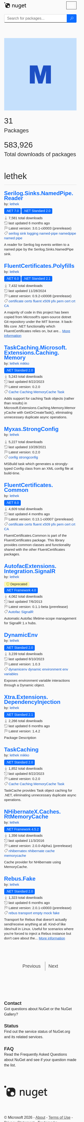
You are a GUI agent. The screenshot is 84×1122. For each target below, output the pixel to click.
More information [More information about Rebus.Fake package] (52, 938)
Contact (12, 1003)
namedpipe (67, 233)
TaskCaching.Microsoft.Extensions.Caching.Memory (35, 352)
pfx (53, 301)
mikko (24, 363)
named (9, 238)
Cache (14, 392)
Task (60, 392)
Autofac (14, 612)
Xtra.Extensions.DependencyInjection (32, 700)
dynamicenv (18, 669)
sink (23, 233)
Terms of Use (59, 1117)
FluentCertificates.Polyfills (39, 265)
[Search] (72, 18)
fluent (37, 301)
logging (32, 233)
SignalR (27, 612)
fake (56, 913)
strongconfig (28, 457)
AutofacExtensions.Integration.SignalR (30, 569)
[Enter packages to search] (35, 18)
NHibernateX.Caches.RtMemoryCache (32, 814)
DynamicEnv (21, 635)
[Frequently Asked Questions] (9, 1048)
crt (73, 301)
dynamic (34, 669)
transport (25, 913)
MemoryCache (44, 392)
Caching (26, 392)
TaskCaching (21, 749)
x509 (46, 301)
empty (38, 913)
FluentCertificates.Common (28, 488)
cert (67, 301)
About (40, 1117)
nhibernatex (18, 851)
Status (11, 1025)
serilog (14, 233)
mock (48, 913)
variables (11, 674)
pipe (19, 238)
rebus (13, 913)
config (13, 457)
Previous (31, 966)
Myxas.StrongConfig (31, 429)
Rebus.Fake (20, 878)
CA (6, 306)
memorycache (15, 855)
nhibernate (36, 851)
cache (50, 851)
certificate (16, 301)
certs (28, 301)
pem (60, 301)
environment (52, 669)
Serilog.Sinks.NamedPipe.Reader (38, 196)
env (65, 669)
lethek (14, 204)
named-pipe (48, 233)
